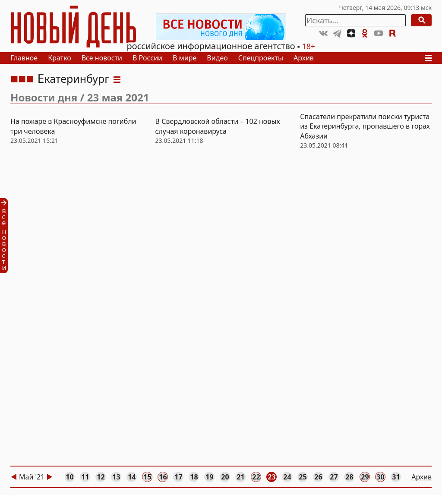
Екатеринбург (73, 78)
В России (147, 58)
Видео (217, 58)
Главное (24, 58)
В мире (184, 58)
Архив (304, 58)
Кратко (59, 58)
